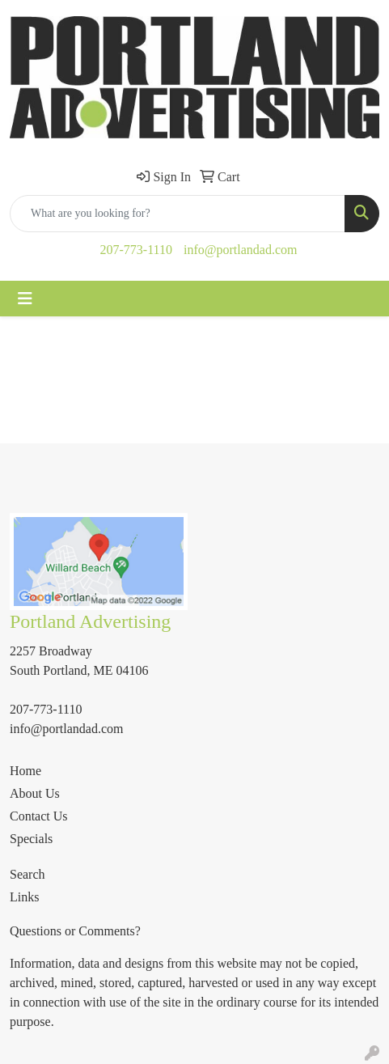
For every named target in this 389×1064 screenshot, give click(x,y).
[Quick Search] (177, 213)
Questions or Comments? (75, 931)
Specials (31, 839)
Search (27, 874)
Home (25, 771)
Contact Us (39, 816)
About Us (35, 793)
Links (24, 897)
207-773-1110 (136, 249)
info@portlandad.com (240, 249)
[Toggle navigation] (25, 298)
